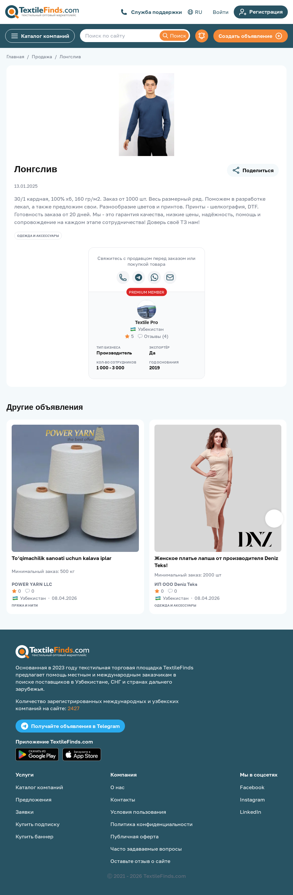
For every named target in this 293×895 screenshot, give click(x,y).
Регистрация (261, 12)
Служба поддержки (151, 12)
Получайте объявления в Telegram (70, 726)
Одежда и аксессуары (38, 236)
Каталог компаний (40, 36)
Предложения (33, 799)
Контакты (122, 799)
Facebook (252, 787)
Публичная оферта (134, 836)
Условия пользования (138, 812)
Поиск (174, 35)
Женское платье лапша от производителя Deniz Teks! (216, 561)
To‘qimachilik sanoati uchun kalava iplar (61, 558)
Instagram (252, 799)
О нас (117, 787)
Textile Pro (146, 322)
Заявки (25, 812)
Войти (221, 12)
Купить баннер (34, 836)
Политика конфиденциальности (151, 824)
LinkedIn (250, 812)
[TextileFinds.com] (42, 12)
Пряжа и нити (25, 605)
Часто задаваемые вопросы (146, 848)
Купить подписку (38, 824)
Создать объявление (251, 36)
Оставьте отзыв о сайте (140, 861)
